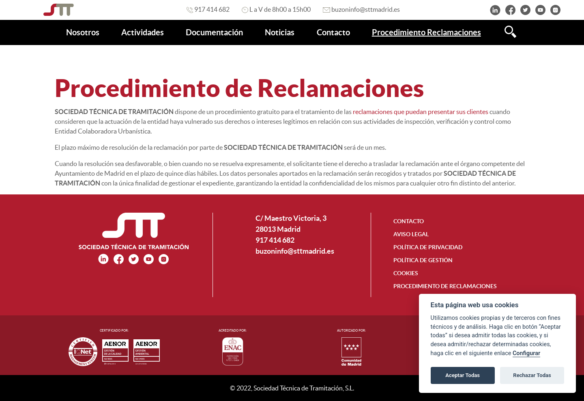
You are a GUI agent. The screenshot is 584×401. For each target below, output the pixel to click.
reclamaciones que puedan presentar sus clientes (420, 111)
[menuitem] (83, 32)
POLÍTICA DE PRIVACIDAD (427, 247)
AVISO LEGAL (411, 234)
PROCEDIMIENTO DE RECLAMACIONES (445, 286)
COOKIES (405, 273)
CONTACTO (408, 221)
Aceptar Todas (462, 375)
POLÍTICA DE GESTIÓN (423, 260)
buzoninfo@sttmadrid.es (295, 251)
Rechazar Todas (532, 375)
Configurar (526, 353)
